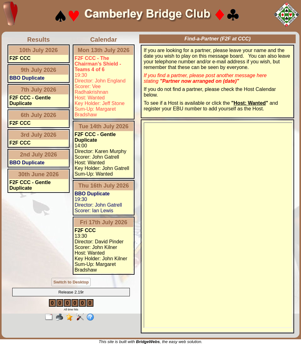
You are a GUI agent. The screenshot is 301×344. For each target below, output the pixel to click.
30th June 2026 (38, 174)
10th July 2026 (38, 50)
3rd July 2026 (38, 135)
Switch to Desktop (71, 282)
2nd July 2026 (38, 154)
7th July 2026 (38, 90)
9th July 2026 (38, 70)
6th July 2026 (38, 115)
